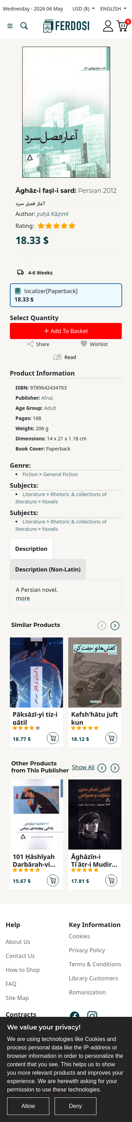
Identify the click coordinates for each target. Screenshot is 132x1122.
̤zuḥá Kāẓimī (52, 214)
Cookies (79, 936)
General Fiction (60, 474)
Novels (50, 501)
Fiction (30, 474)
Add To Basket (66, 331)
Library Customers (93, 978)
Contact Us (20, 956)
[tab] (31, 548)
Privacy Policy (87, 950)
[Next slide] (115, 625)
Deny (75, 1106)
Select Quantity (34, 317)
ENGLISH (111, 8)
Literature (34, 494)
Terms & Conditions (95, 964)
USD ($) (82, 8)
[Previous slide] (102, 625)
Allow (28, 1106)
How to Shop (23, 970)
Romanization (87, 992)
